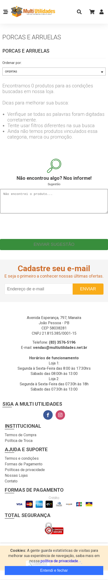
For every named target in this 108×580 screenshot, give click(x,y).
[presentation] (54, 228)
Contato (11, 484)
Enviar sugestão (53, 248)
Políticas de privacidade (25, 473)
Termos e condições (22, 462)
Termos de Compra (20, 438)
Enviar (88, 292)
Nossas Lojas (16, 479)
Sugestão (54, 184)
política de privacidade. (60, 561)
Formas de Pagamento (23, 467)
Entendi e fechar (54, 570)
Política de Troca (19, 444)
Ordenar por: (12, 63)
